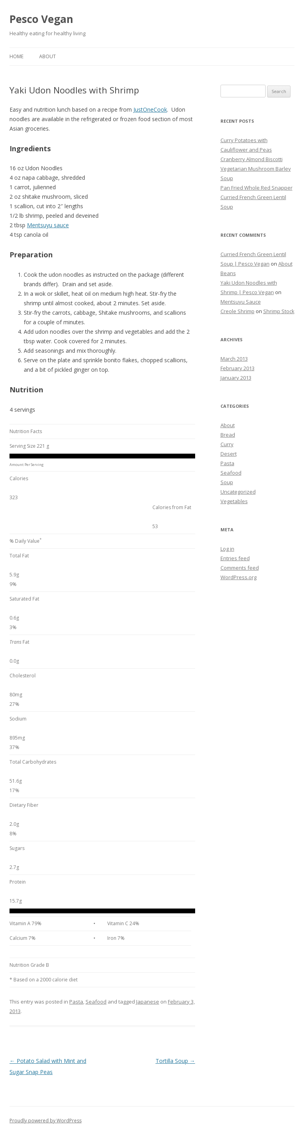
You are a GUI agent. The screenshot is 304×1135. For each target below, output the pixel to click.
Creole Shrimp (237, 311)
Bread (227, 434)
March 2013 (234, 358)
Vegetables (234, 501)
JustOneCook (150, 109)
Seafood (96, 1001)
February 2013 (237, 368)
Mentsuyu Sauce (240, 301)
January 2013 (235, 377)
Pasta (76, 1001)
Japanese (147, 1001)
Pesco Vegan (41, 19)
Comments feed (239, 567)
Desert (228, 453)
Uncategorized (238, 491)
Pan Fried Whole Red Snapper (256, 187)
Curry (227, 444)
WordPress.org (238, 577)
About (47, 56)
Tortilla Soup (175, 1061)
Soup (226, 482)
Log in (227, 548)
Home (16, 56)
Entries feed (235, 558)
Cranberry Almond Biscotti (251, 159)
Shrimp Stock (278, 311)
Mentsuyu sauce (48, 225)
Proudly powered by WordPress (46, 1120)
